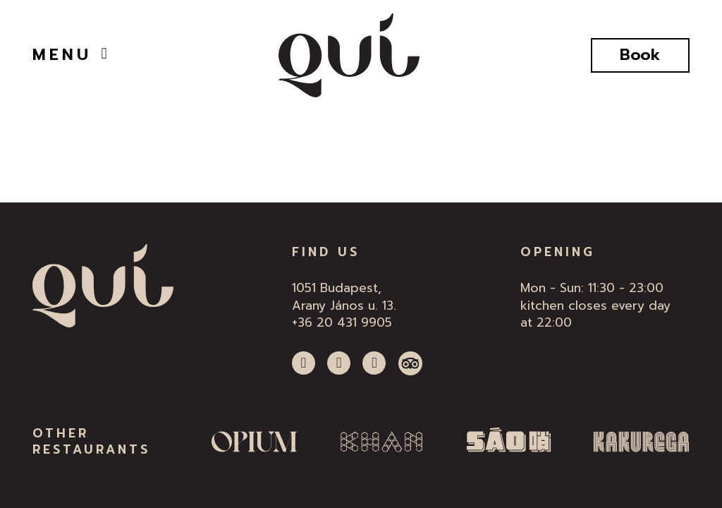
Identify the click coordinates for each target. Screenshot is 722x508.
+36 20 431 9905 (342, 322)
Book (640, 54)
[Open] (104, 53)
